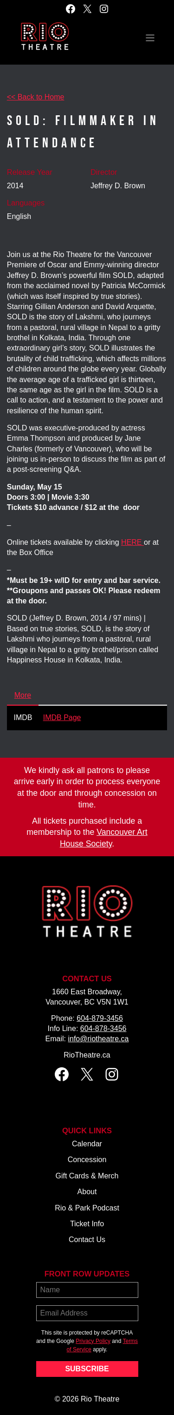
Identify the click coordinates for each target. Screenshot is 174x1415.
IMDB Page (62, 717)
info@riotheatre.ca (98, 1039)
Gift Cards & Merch (86, 1176)
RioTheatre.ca (87, 1055)
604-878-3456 (103, 1028)
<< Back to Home (35, 97)
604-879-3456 (100, 1018)
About (87, 1192)
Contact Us (87, 1239)
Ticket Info (87, 1224)
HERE (132, 542)
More (22, 695)
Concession (87, 1160)
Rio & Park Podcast (87, 1208)
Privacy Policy (93, 1341)
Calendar (87, 1144)
